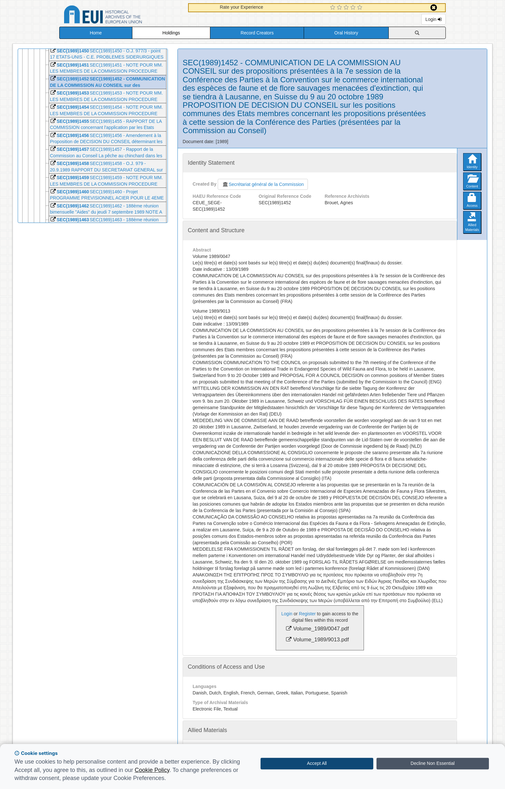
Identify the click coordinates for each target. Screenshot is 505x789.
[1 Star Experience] (333, 8)
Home (96, 32)
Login (433, 19)
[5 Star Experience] (360, 8)
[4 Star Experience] (353, 8)
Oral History (346, 32)
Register (307, 613)
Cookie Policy (152, 770)
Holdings (171, 32)
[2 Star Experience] (340, 8)
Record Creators (257, 32)
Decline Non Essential (433, 763)
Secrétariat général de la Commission (263, 184)
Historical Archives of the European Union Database (121, 16)
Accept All (317, 763)
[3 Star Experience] (347, 8)
